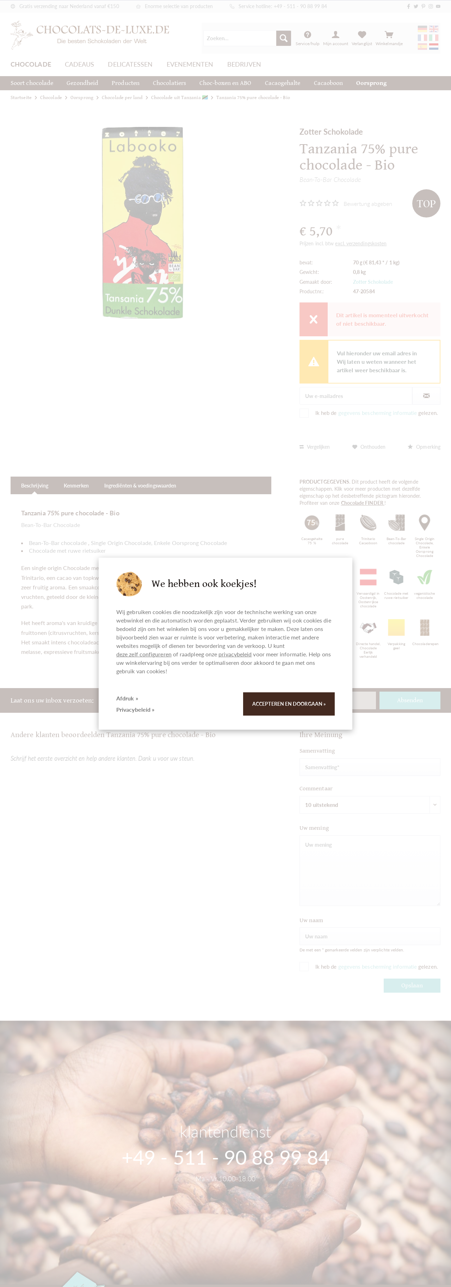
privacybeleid (235, 654)
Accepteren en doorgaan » (289, 704)
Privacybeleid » (135, 709)
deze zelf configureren (144, 654)
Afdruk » (127, 698)
